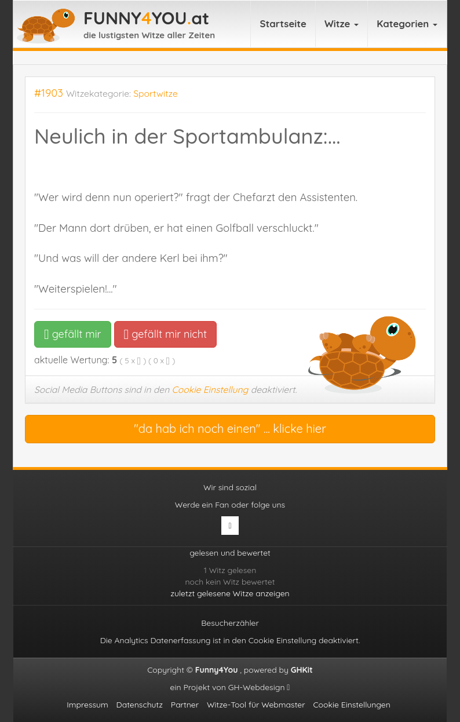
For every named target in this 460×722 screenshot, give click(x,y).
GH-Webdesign (259, 687)
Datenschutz (139, 704)
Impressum (87, 704)
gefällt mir (72, 334)
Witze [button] (341, 23)
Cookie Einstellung (210, 389)
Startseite (283, 23)
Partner (185, 704)
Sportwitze (155, 93)
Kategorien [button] (407, 23)
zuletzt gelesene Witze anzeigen (229, 593)
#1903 (48, 93)
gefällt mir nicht (165, 334)
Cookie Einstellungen (351, 704)
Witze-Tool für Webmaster (256, 704)
